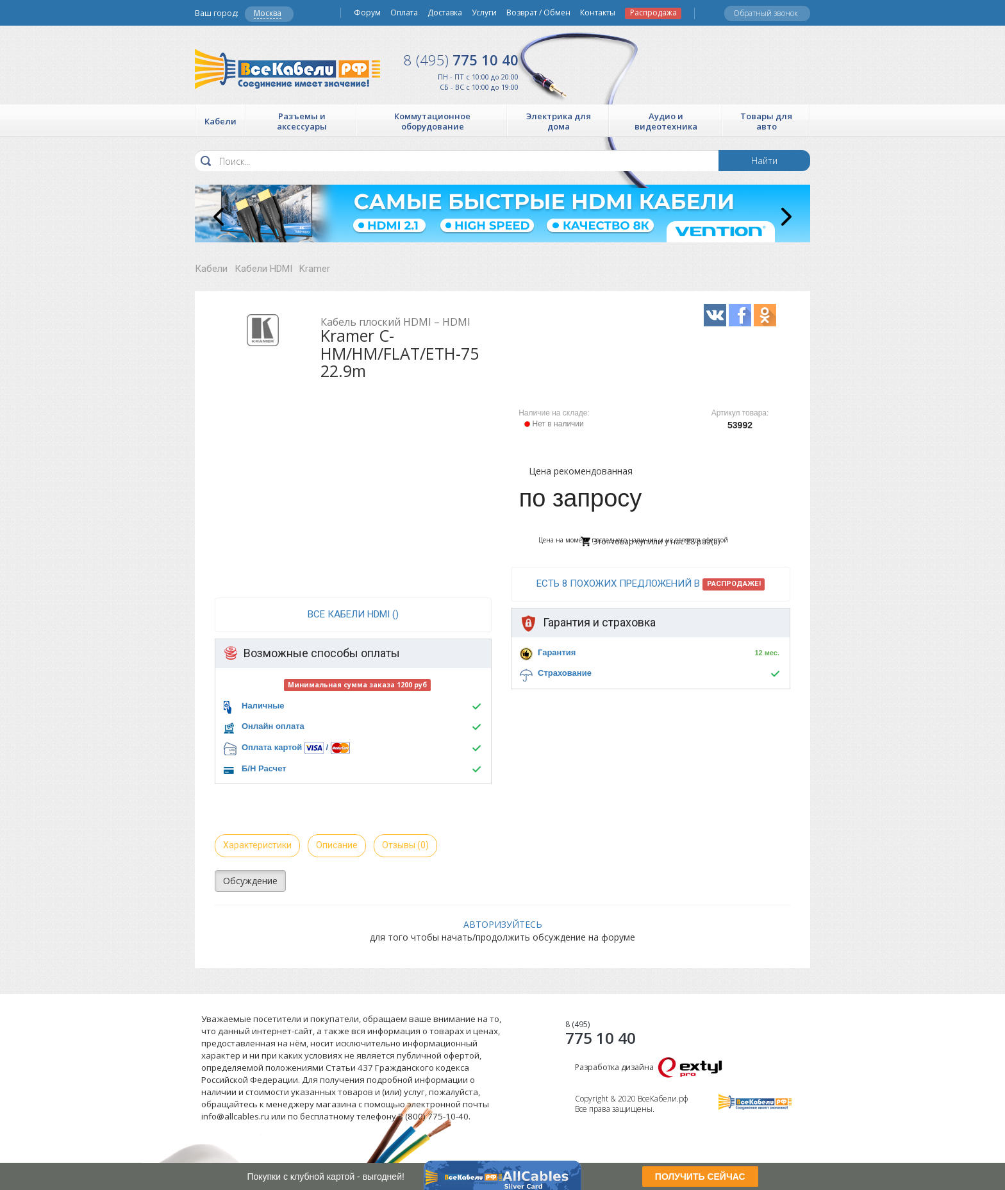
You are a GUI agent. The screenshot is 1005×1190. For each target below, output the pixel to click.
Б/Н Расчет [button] (264, 768)
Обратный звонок (765, 13)
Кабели (211, 268)
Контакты (597, 13)
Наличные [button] (263, 705)
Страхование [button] (565, 673)
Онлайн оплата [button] (273, 726)
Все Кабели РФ (287, 69)
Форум (367, 13)
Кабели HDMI (263, 268)
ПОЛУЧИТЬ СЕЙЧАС (700, 1176)
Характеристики (257, 845)
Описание (337, 845)
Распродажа (653, 13)
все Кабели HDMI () (353, 614)
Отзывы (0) (405, 845)
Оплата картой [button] (272, 747)
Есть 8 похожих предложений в (650, 584)
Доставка (445, 13)
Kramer (314, 268)
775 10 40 (461, 59)
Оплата (404, 13)
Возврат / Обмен (538, 13)
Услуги (484, 13)
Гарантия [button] (557, 652)
